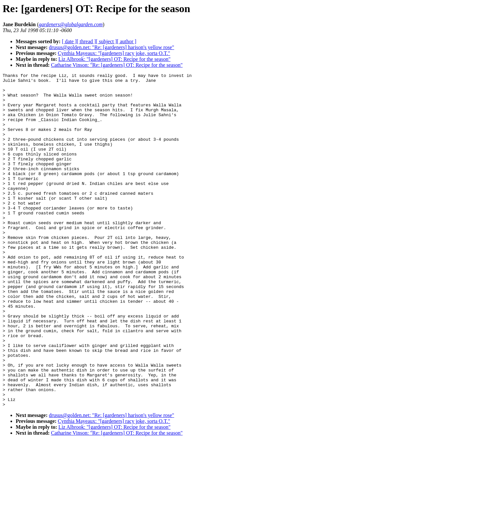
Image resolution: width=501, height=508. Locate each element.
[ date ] (69, 41)
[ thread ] (86, 41)
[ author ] (127, 41)
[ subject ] (106, 41)
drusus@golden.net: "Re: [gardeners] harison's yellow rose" (111, 47)
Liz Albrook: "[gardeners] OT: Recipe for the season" (114, 59)
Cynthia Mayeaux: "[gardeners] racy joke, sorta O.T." (114, 53)
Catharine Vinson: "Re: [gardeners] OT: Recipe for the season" (117, 65)
